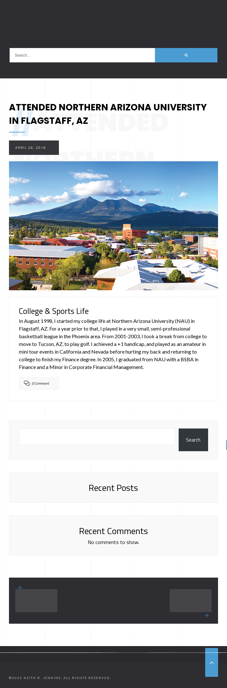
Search (193, 440)
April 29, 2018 (30, 147)
